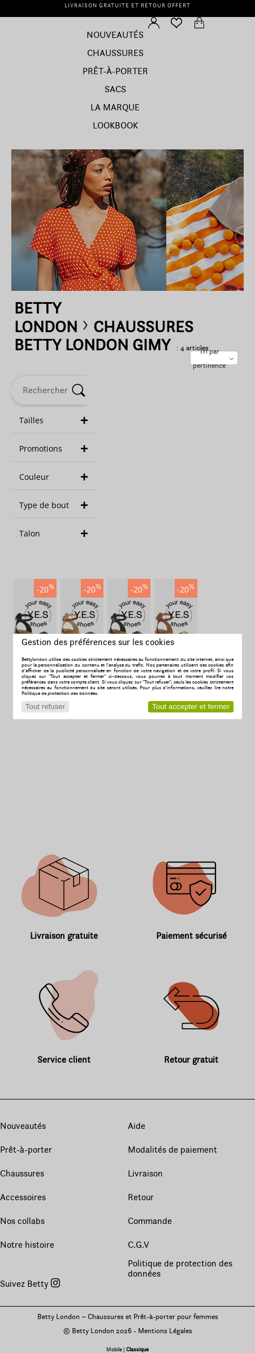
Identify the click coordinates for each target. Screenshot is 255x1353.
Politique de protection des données (59, 693)
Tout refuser (45, 706)
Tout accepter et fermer (191, 706)
